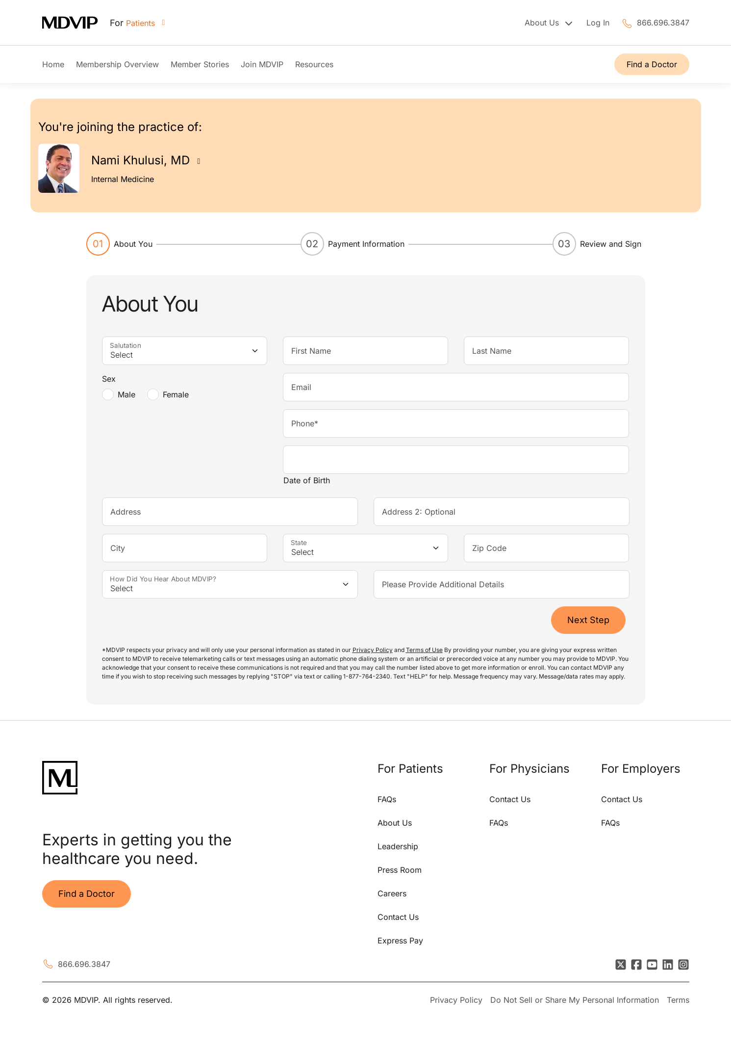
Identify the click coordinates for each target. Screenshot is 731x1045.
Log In (597, 22)
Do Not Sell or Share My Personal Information (574, 1000)
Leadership (398, 846)
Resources (314, 64)
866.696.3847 (663, 22)
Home (53, 64)
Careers (392, 893)
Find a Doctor (652, 64)
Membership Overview (117, 64)
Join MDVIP (262, 64)
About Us (395, 823)
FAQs (387, 799)
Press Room (400, 870)
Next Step (588, 620)
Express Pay (400, 940)
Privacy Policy (456, 1000)
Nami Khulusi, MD (140, 160)
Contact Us (398, 917)
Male (126, 394)
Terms (678, 1000)
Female (176, 394)
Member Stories (200, 64)
